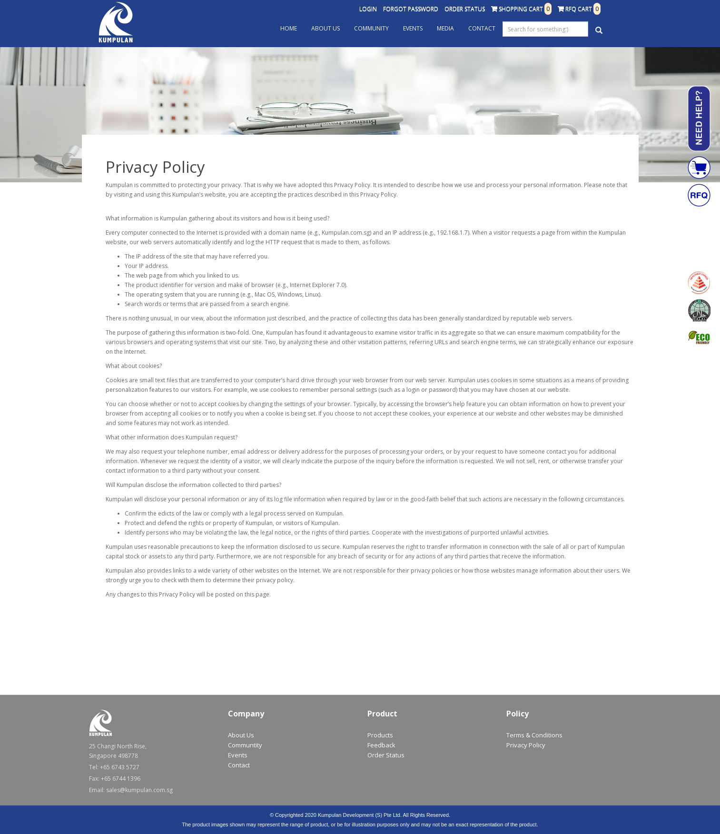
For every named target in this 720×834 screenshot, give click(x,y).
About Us (325, 28)
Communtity (245, 745)
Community (371, 28)
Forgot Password (410, 9)
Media (445, 28)
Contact (481, 28)
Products (380, 735)
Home (288, 28)
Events (413, 28)
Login (368, 9)
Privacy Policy (525, 745)
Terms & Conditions (534, 735)
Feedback (381, 745)
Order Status (464, 9)
